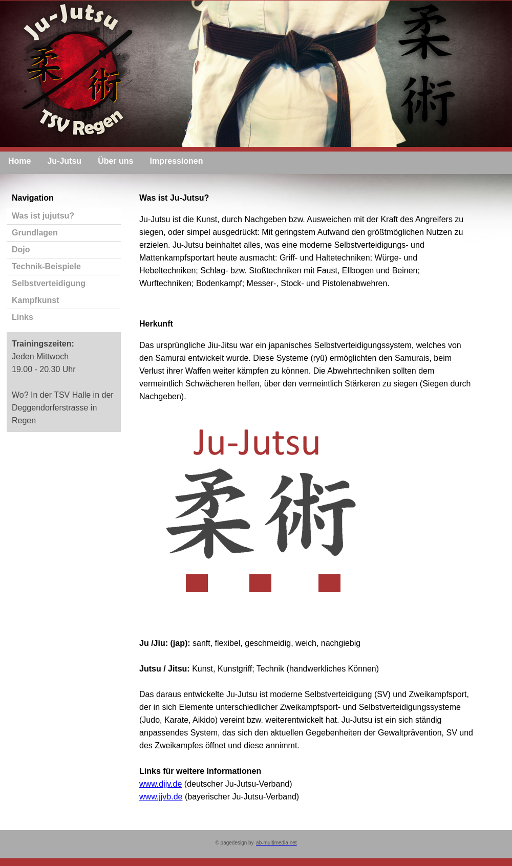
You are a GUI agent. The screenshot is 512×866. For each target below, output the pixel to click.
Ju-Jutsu (64, 161)
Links (22, 317)
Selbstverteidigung (49, 283)
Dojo (21, 249)
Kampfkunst (35, 300)
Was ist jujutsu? (43, 215)
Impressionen (176, 161)
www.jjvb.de (160, 796)
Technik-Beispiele (46, 266)
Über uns (115, 161)
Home (19, 161)
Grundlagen (35, 232)
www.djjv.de (160, 784)
